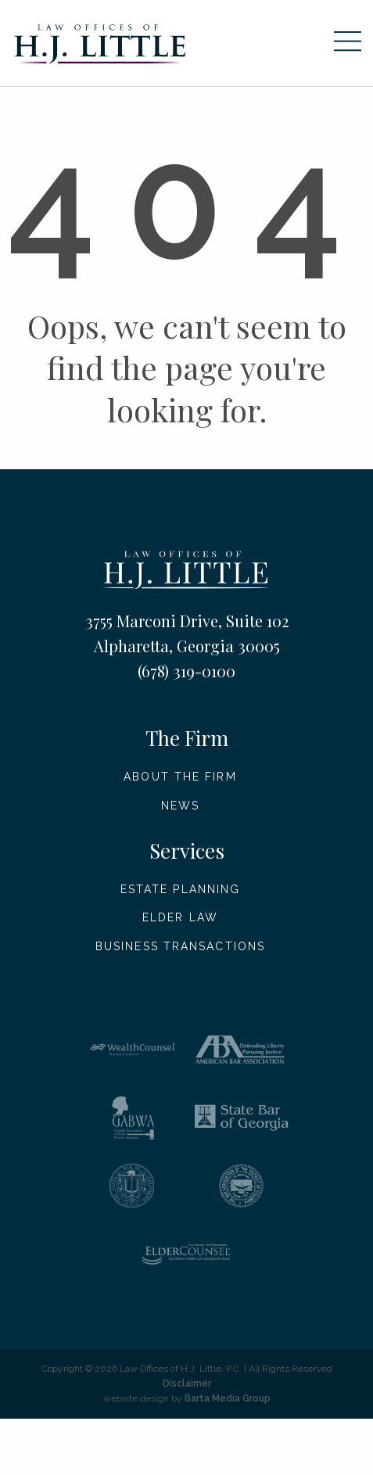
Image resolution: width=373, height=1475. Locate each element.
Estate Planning (180, 889)
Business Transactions (180, 946)
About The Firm (180, 776)
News (180, 805)
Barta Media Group (228, 1398)
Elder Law (180, 917)
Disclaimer (187, 1383)
